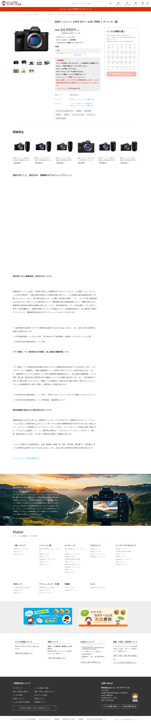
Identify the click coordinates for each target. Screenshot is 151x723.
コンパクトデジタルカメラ (125, 545)
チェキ (92, 584)
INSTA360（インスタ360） (47, 587)
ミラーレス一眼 (45, 545)
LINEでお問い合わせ (129, 706)
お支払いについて (18, 698)
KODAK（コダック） (122, 549)
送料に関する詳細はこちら (56, 658)
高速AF (66, 114)
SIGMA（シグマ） (44, 554)
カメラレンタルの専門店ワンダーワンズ (127, 719)
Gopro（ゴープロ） (96, 551)
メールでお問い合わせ (110, 706)
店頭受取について (40, 702)
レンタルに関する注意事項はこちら (125, 662)
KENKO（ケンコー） (71, 590)
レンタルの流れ (18, 695)
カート (142, 3)
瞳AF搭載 (88, 111)
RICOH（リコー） (121, 556)
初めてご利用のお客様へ (20, 691)
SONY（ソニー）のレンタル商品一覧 (82, 99)
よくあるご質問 (127, 3)
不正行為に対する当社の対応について (97, 719)
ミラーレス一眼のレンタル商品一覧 (81, 103)
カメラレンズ (70, 545)
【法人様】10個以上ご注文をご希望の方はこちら (34, 708)
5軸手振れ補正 (60, 118)
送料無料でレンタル (121, 74)
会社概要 (80, 719)
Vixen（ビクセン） (70, 587)
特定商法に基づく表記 (69, 719)
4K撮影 (78, 111)
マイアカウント (18, 688)
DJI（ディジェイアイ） (97, 554)
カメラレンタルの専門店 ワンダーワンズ (75, 9)
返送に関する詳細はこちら (24, 653)
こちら (84, 74)
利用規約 (56, 719)
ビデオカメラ (95, 545)
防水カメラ (18, 584)
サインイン (135, 3)
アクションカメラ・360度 (49, 584)
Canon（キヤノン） (20, 554)
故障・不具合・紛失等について (44, 691)
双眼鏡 (67, 584)
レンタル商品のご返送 (41, 688)
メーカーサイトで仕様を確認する (26, 458)
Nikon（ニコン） (19, 551)
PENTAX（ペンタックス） (21, 549)
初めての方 (118, 3)
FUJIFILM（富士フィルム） (73, 564)
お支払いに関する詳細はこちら (91, 662)
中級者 (58, 114)
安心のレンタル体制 (40, 695)
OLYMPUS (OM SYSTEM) (72, 559)
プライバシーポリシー (45, 719)
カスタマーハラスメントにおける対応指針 (24, 719)
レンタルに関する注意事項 (21, 702)
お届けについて (39, 698)
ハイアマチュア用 (78, 114)
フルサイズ (90, 114)
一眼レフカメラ (20, 545)
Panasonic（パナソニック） (47, 559)
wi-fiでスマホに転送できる (64, 111)
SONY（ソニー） (44, 556)
